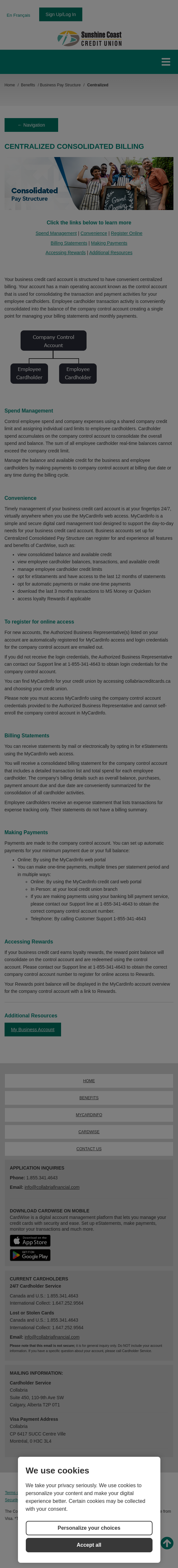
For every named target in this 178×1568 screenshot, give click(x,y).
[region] (89, 1510)
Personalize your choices (88, 1528)
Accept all (89, 1545)
